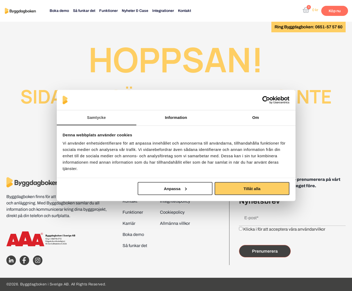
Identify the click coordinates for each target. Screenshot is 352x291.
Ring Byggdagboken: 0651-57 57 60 (308, 27)
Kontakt (184, 11)
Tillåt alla (252, 188)
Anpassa (175, 188)
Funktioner (108, 11)
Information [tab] (176, 117)
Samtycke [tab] (96, 117)
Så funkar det (84, 11)
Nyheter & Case (135, 11)
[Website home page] (20, 11)
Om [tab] (255, 117)
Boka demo (59, 11)
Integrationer (163, 11)
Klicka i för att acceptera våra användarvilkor (284, 229)
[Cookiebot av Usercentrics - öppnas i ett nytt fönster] (266, 100)
